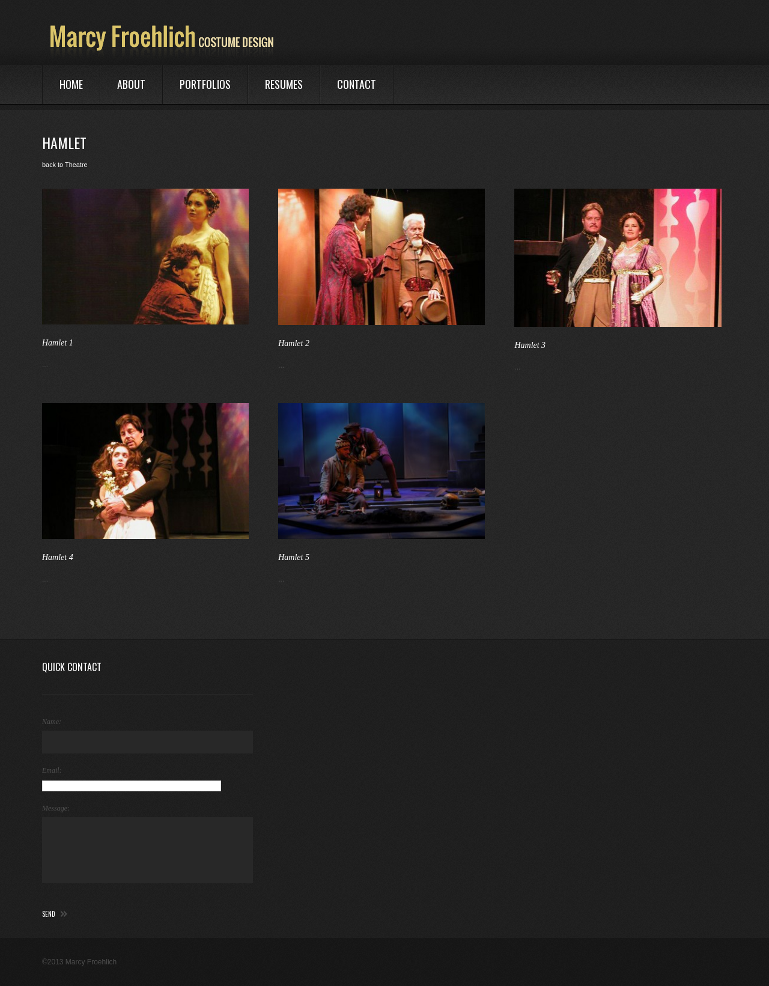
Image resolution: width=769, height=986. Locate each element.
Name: (51, 721)
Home (71, 84)
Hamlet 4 (57, 557)
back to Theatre (65, 164)
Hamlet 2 (293, 343)
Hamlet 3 (530, 345)
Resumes (284, 84)
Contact (356, 84)
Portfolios (205, 84)
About (131, 84)
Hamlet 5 (293, 557)
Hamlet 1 (57, 342)
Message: (56, 808)
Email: (52, 770)
